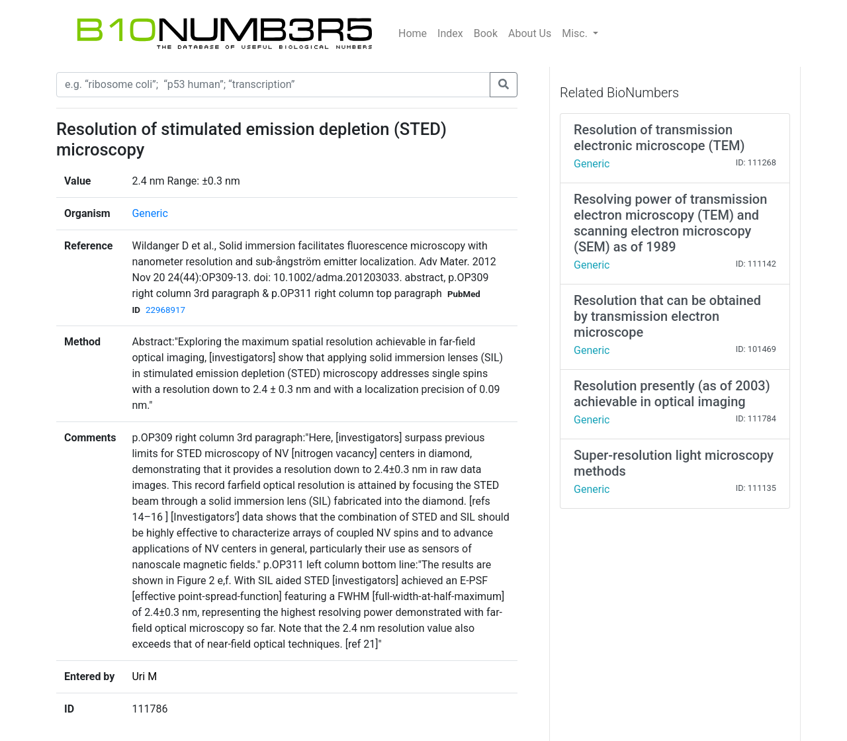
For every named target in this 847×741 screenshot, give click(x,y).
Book (486, 33)
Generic (149, 213)
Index (450, 33)
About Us (529, 33)
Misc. (576, 33)
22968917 (165, 310)
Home (412, 33)
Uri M (144, 676)
